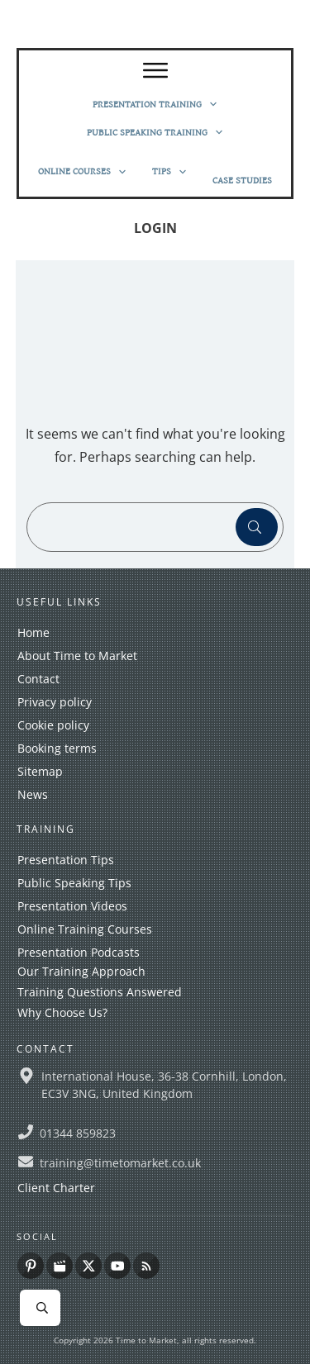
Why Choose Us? (62, 1012)
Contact (38, 679)
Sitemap (40, 771)
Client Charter (56, 1187)
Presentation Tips (65, 859)
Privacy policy (54, 702)
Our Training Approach (81, 971)
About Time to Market (77, 655)
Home (33, 632)
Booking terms (57, 748)
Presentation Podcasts (78, 952)
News (32, 794)
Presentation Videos (72, 906)
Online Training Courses (84, 929)
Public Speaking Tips (74, 883)
